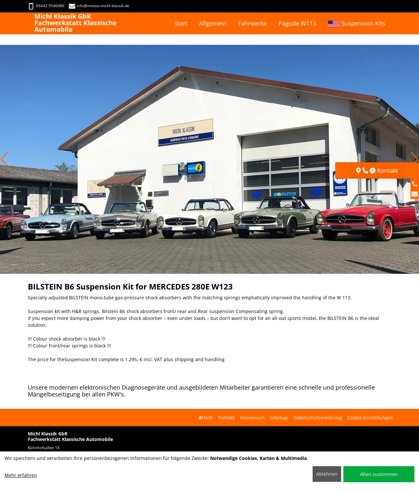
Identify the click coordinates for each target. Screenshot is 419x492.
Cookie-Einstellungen (370, 417)
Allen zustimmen (379, 474)
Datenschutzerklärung (317, 417)
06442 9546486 (46, 6)
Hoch (206, 417)
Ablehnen (326, 474)
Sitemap (279, 417)
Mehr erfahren (21, 475)
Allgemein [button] (213, 23)
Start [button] (180, 23)
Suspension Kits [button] (356, 23)
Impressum (252, 417)
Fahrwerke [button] (252, 23)
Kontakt (226, 417)
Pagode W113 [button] (297, 23)
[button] (4, 159)
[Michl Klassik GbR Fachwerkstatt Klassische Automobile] (31, 23)
